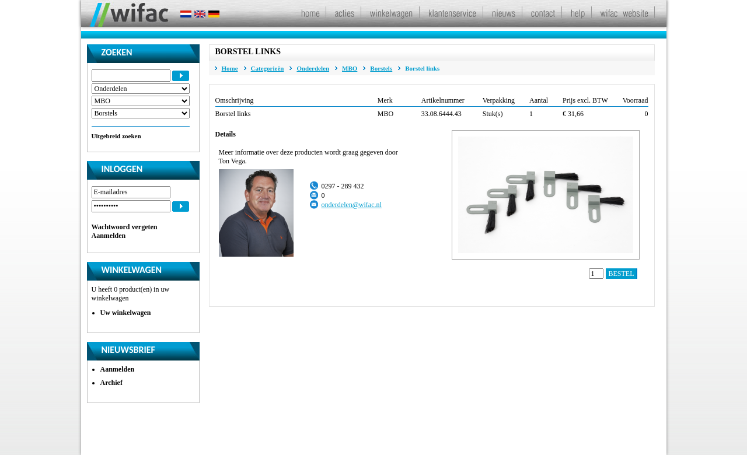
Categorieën (267, 68)
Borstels (381, 68)
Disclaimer (319, 437)
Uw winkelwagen (125, 313)
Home (230, 68)
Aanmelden (109, 236)
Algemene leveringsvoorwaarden (391, 437)
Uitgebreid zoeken (116, 135)
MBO (349, 68)
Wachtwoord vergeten (125, 227)
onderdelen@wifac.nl (352, 205)
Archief (111, 383)
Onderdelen (312, 68)
